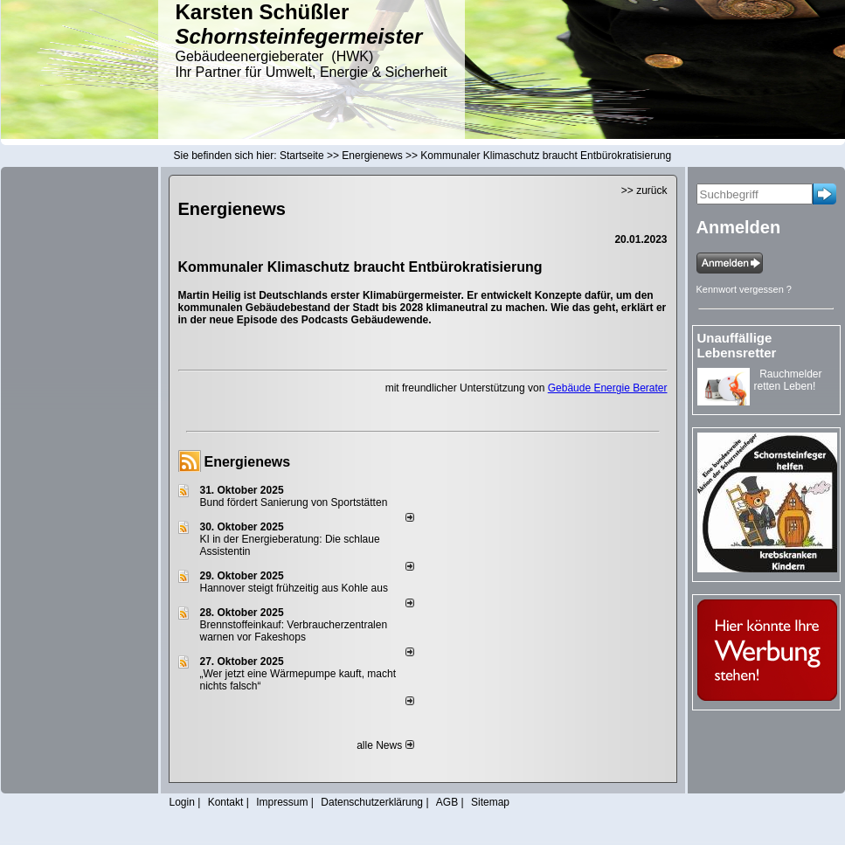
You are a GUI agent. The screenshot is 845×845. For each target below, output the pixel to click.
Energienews (247, 461)
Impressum (282, 802)
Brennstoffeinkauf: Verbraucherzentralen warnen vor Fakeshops (294, 631)
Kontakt (226, 802)
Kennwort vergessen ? (744, 289)
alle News (385, 745)
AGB (447, 802)
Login (182, 802)
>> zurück (644, 190)
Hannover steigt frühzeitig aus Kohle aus (294, 588)
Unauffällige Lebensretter (737, 345)
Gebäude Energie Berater (608, 388)
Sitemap (490, 802)
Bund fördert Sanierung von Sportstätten (295, 502)
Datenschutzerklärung (372, 802)
